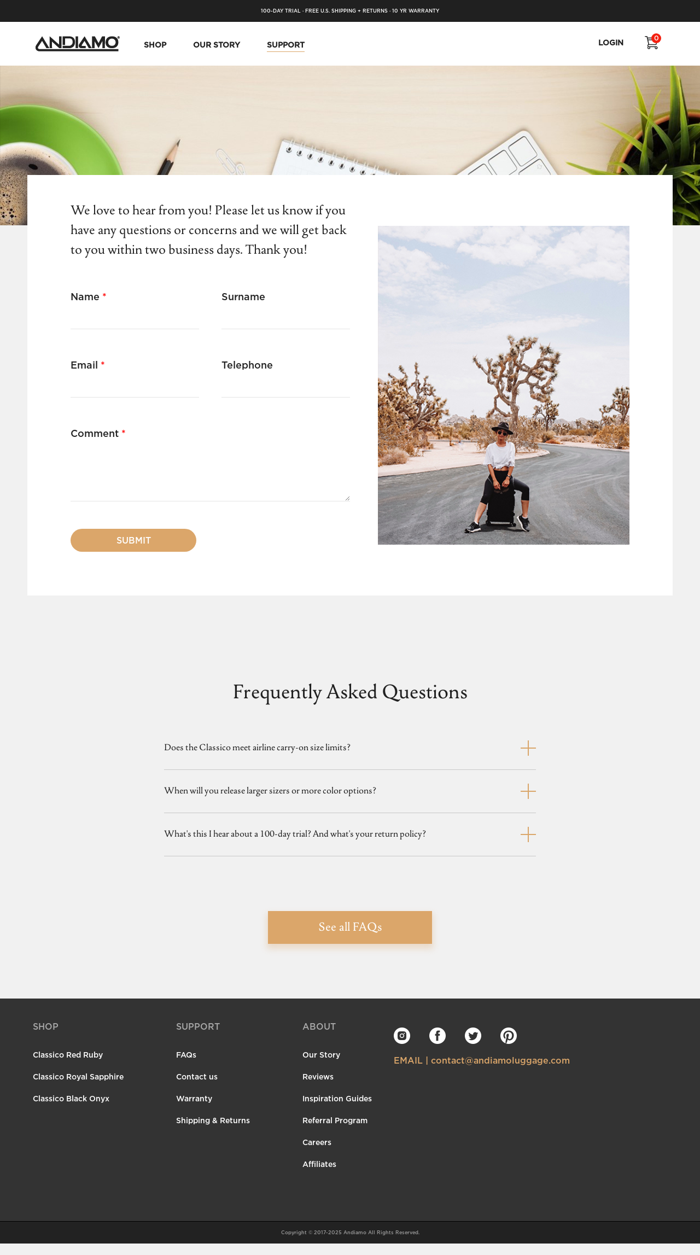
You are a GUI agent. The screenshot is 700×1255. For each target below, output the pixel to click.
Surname (243, 296)
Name (89, 296)
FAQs (186, 1066)
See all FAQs (350, 939)
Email (88, 365)
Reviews (318, 1088)
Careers (316, 1153)
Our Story (321, 1066)
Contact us (197, 1088)
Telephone (247, 365)
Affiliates (319, 1175)
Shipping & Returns (213, 1132)
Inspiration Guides (337, 1110)
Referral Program (335, 1132)
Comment (98, 433)
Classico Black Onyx (71, 1110)
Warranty (194, 1110)
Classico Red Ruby (68, 1066)
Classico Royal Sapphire (78, 1088)
